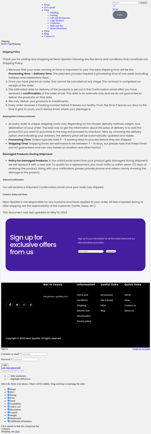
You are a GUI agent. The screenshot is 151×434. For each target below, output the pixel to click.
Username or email (11, 354)
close (17, 431)
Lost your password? (11, 367)
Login (4, 365)
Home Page (6, 44)
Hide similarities (17, 376)
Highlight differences (19, 379)
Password (6, 359)
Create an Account (141, 349)
